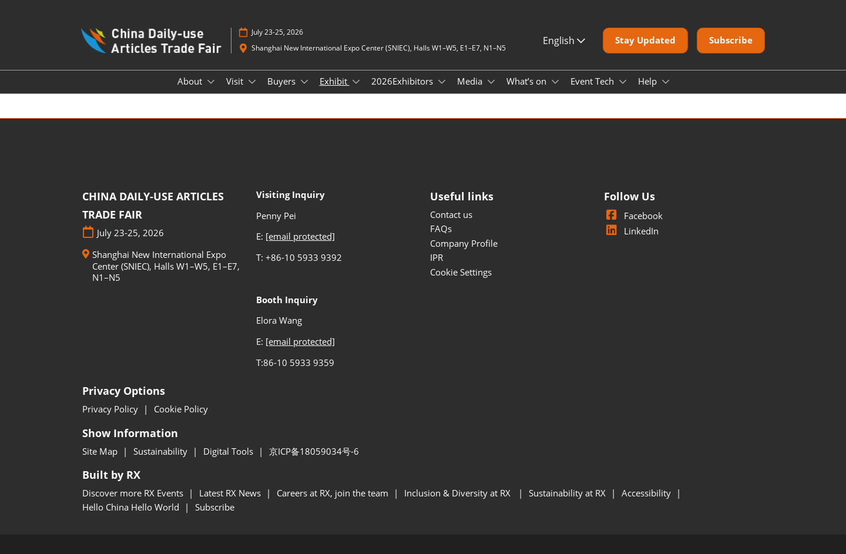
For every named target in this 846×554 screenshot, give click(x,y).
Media (471, 81)
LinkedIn (631, 231)
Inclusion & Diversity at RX (459, 493)
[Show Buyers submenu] (304, 82)
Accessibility (647, 493)
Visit (236, 81)
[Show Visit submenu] (252, 82)
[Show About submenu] (210, 82)
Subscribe (214, 507)
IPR (436, 257)
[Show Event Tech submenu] (622, 82)
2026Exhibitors (403, 81)
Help (648, 81)
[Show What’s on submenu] (555, 82)
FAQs (441, 228)
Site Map (101, 451)
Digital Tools (229, 451)
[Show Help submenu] (665, 82)
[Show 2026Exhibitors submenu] (441, 82)
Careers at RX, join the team (334, 493)
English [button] (564, 40)
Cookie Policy (181, 409)
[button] (645, 40)
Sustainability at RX (568, 493)
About (190, 81)
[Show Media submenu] (491, 82)
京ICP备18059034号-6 (314, 451)
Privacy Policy (111, 409)
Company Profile (464, 243)
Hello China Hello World (132, 507)
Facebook (633, 215)
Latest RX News (231, 493)
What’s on (527, 81)
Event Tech (593, 81)
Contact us (451, 214)
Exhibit (335, 81)
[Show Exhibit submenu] (356, 82)
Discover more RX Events (134, 493)
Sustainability (161, 451)
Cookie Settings (461, 272)
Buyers (282, 81)
